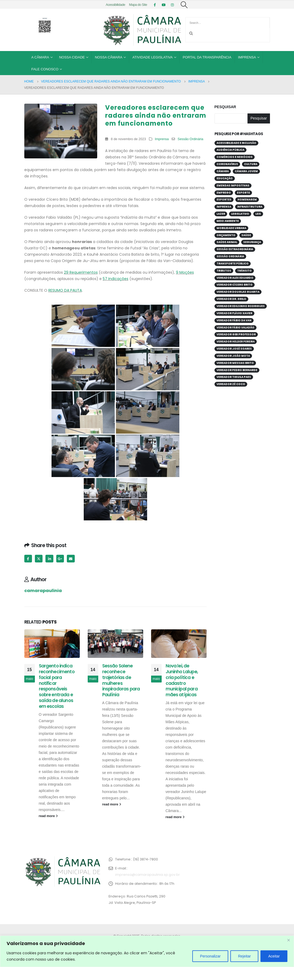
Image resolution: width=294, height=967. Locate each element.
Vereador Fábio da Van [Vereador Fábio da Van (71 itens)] (234, 320)
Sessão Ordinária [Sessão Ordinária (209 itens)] (230, 256)
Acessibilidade (115, 5)
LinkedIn (49, 558)
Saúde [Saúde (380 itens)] (246, 235)
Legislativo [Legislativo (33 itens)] (240, 214)
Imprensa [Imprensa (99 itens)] (224, 207)
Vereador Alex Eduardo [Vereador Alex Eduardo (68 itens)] (235, 278)
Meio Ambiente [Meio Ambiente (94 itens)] (228, 221)
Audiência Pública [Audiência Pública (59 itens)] (230, 150)
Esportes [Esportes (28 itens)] (224, 199)
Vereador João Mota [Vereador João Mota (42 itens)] (233, 356)
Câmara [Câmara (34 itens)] (223, 171)
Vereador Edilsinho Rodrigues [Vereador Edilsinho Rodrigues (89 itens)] (241, 306)
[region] (147, 951)
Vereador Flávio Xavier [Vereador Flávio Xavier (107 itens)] (234, 313)
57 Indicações (115, 278)
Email (70, 558)
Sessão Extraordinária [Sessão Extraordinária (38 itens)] (235, 249)
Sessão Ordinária (190, 139)
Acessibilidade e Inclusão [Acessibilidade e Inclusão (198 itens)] (236, 143)
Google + (60, 558)
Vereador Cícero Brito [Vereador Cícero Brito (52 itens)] (235, 285)
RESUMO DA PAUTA (65, 290)
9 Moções (185, 272)
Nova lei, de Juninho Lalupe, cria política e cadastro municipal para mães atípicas (182, 680)
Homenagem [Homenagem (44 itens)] (247, 199)
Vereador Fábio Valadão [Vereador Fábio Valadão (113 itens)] (235, 327)
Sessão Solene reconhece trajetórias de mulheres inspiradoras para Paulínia (121, 680)
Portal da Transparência (207, 57)
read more (48, 816)
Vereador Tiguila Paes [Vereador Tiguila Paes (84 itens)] (234, 377)
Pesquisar (225, 107)
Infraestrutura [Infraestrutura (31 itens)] (249, 207)
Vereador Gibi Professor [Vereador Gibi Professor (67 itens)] (236, 334)
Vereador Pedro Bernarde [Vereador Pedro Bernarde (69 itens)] (237, 370)
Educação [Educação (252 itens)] (225, 178)
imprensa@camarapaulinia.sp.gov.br (147, 874)
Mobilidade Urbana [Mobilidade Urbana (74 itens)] (231, 228)
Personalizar (210, 956)
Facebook (28, 558)
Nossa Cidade (72, 57)
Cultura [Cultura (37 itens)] (250, 164)
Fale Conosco (45, 69)
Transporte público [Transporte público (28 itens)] (233, 263)
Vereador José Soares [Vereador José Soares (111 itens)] (234, 349)
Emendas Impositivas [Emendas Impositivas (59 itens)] (233, 185)
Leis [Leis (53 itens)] (258, 214)
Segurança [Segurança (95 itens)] (252, 242)
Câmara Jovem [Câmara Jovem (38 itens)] (246, 171)
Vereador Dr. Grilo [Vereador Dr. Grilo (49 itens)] (231, 299)
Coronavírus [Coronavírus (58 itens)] (227, 164)
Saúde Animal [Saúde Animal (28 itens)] (227, 242)
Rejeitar (244, 956)
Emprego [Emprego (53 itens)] (224, 193)
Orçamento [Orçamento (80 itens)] (226, 235)
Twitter (39, 558)
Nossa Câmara (108, 57)
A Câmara (40, 57)
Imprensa (247, 57)
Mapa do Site (138, 5)
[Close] (288, 940)
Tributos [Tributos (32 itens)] (224, 271)
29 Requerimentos (81, 272)
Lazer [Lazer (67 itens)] (221, 214)
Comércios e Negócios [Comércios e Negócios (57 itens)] (235, 157)
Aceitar (274, 956)
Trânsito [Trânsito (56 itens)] (244, 271)
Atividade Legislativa (152, 57)
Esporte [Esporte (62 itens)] (243, 193)
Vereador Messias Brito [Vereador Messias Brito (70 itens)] (235, 363)
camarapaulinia (43, 591)
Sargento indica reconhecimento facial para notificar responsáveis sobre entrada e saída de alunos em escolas (56, 686)
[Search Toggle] (184, 4)
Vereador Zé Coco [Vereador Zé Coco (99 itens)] (231, 384)
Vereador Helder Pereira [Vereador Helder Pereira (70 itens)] (236, 341)
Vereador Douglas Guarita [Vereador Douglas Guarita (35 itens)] (238, 292)
